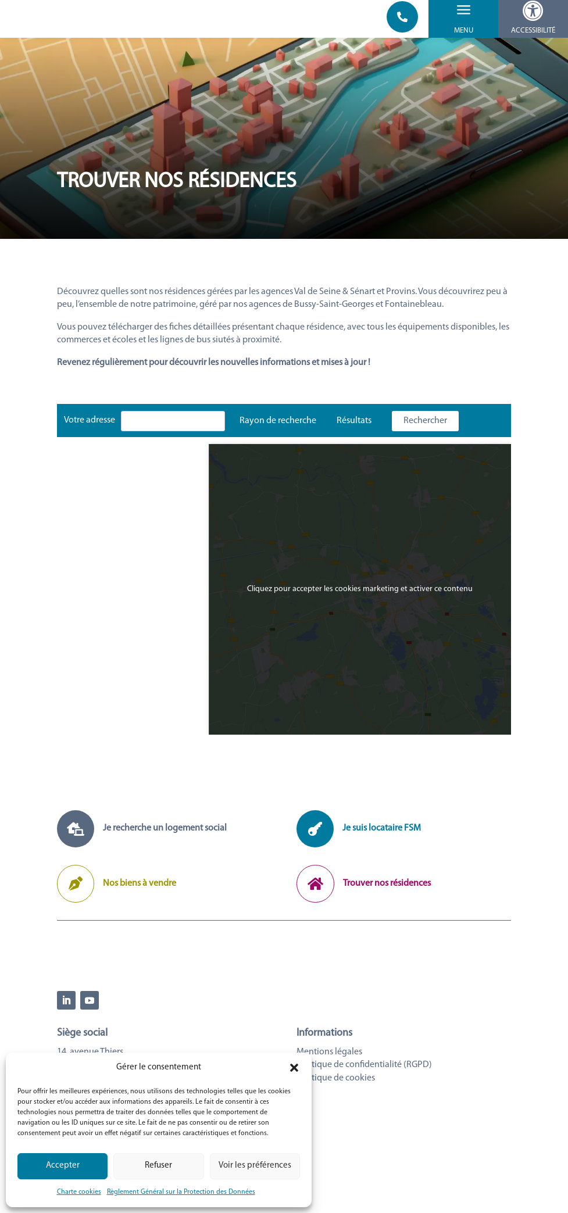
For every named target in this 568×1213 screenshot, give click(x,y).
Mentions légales (329, 1098)
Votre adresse (89, 429)
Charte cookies (79, 1192)
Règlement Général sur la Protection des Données (181, 1192)
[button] (294, 1068)
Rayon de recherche (278, 429)
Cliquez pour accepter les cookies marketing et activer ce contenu (360, 597)
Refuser (158, 1165)
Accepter (63, 1165)
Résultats (354, 429)
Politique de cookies (335, 1124)
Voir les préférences (255, 1165)
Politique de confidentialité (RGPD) (364, 1111)
